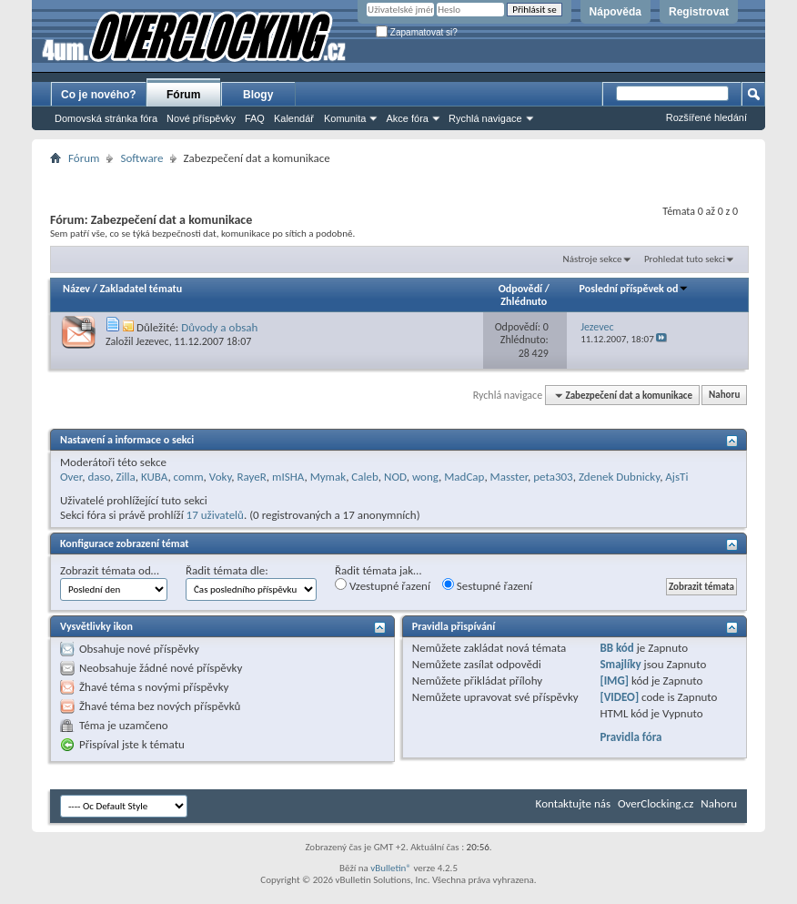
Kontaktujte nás (573, 803)
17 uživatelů (215, 515)
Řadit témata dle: (227, 570)
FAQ (255, 118)
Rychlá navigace (485, 118)
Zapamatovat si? (417, 32)
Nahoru (724, 395)
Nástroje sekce (592, 259)
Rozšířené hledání (706, 117)
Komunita (345, 118)
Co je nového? (98, 94)
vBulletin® (390, 868)
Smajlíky (620, 664)
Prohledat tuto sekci (684, 259)
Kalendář (294, 118)
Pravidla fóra (630, 737)
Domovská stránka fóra (106, 118)
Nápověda (615, 11)
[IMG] (614, 680)
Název (76, 288)
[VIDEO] (619, 697)
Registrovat (699, 11)
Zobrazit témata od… (109, 570)
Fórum (183, 94)
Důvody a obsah (219, 327)
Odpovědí (520, 288)
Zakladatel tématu (141, 288)
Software (141, 158)
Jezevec (152, 341)
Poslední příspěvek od (635, 288)
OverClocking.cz (655, 803)
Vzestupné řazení (382, 585)
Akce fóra (407, 118)
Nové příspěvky (201, 118)
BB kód (616, 648)
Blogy (258, 94)
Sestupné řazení (487, 585)
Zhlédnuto (523, 301)
